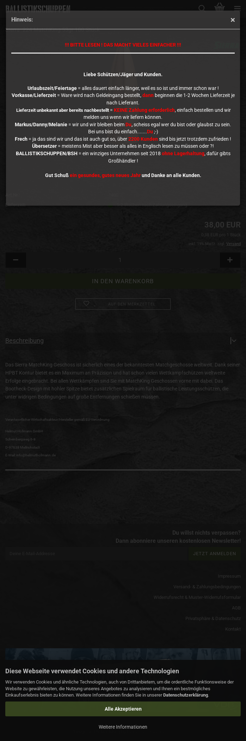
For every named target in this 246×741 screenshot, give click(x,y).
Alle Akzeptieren (123, 709)
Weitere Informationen (123, 727)
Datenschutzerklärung (185, 695)
